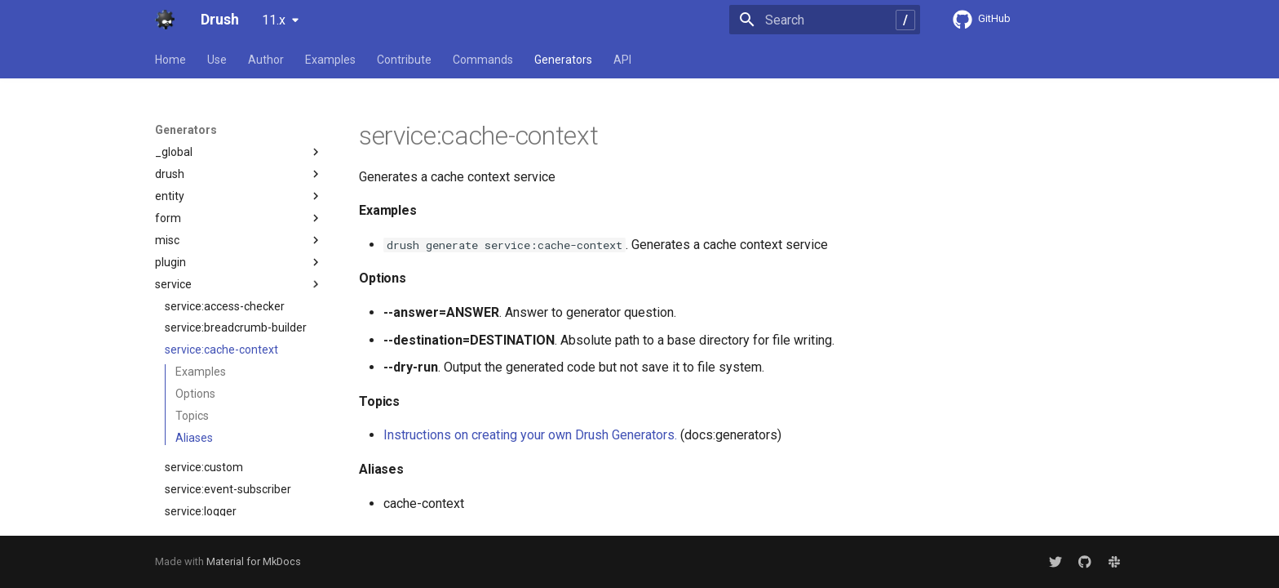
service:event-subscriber (228, 378)
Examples (330, 59)
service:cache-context (221, 238)
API (622, 59)
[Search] (824, 19)
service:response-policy (225, 509)
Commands (483, 59)
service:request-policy (221, 487)
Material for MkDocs (253, 561)
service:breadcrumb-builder (236, 216)
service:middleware (215, 422)
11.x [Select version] (273, 20)
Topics (192, 304)
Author (266, 59)
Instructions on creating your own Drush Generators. (530, 435)
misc (239, 129)
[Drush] (164, 19)
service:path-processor (224, 466)
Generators (563, 59)
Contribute (404, 59)
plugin (239, 151)
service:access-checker (225, 195)
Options (195, 282)
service (239, 173)
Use (217, 59)
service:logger (201, 400)
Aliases (194, 326)
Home (170, 59)
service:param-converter (228, 444)
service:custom (204, 356)
